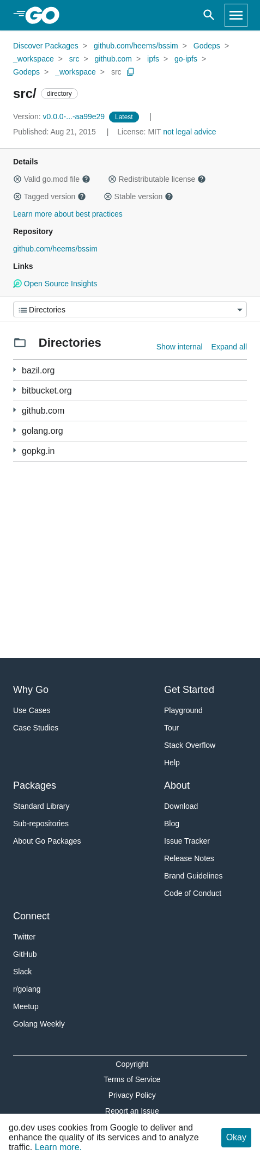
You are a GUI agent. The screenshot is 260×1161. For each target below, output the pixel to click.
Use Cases (31, 710)
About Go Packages (47, 841)
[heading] (46, 15)
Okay (236, 1137)
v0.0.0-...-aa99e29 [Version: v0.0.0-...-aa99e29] (60, 116)
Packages (34, 785)
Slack (22, 971)
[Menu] (130, 309)
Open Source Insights (55, 283)
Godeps (207, 45)
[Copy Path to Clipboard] (131, 72)
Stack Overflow (189, 745)
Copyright (132, 1064)
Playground (183, 710)
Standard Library (41, 806)
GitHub (25, 954)
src (74, 58)
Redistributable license (157, 179)
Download (181, 806)
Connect (31, 916)
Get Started (189, 689)
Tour (171, 727)
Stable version (138, 196)
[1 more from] (14, 390)
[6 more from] (14, 430)
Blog (171, 823)
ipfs (153, 58)
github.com (113, 58)
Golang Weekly (39, 1023)
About (177, 785)
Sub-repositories (41, 823)
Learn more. (58, 1147)
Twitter (24, 936)
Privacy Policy (132, 1095)
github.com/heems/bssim (136, 45)
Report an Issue (132, 1111)
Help (172, 762)
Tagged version (49, 196)
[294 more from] (14, 410)
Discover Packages (45, 45)
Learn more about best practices (68, 214)
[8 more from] (14, 370)
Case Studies (35, 727)
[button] (17, 179)
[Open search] (209, 15)
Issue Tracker (187, 841)
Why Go (31, 689)
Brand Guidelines (193, 875)
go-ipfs (185, 58)
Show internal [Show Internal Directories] (179, 346)
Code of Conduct (192, 893)
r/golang (27, 989)
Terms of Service (132, 1079)
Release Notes (189, 858)
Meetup (26, 1006)
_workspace (33, 58)
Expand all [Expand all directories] (229, 346)
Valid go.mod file (51, 179)
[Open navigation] (236, 15)
